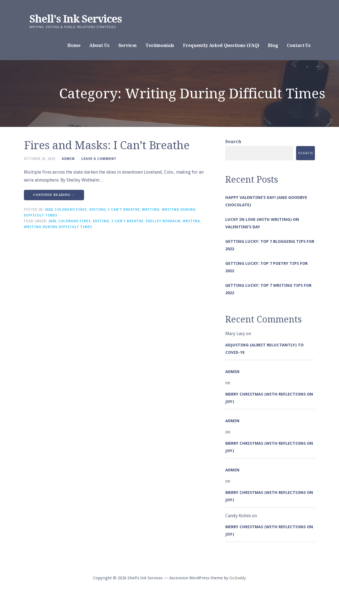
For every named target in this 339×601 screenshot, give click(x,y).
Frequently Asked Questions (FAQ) (221, 45)
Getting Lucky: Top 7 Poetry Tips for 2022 (266, 267)
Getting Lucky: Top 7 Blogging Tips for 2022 (269, 245)
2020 (48, 210)
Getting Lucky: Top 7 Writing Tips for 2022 (268, 289)
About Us (99, 45)
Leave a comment (98, 159)
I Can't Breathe (124, 210)
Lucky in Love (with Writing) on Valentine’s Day (262, 223)
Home (73, 45)
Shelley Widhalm (163, 221)
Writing (151, 210)
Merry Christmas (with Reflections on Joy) (269, 398)
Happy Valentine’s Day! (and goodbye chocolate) (266, 201)
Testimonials (160, 45)
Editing (97, 210)
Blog (273, 45)
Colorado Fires (71, 210)
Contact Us (299, 45)
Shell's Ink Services (75, 19)
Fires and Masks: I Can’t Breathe (106, 145)
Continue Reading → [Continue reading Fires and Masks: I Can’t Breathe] (54, 195)
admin (68, 159)
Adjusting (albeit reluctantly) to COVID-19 (264, 349)
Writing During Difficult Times (58, 227)
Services (127, 45)
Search (233, 141)
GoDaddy (237, 577)
